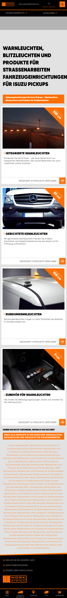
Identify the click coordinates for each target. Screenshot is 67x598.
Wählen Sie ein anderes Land (20, 560)
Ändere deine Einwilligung (19, 570)
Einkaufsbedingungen (17, 565)
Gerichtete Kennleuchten (26, 234)
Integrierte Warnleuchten (27, 153)
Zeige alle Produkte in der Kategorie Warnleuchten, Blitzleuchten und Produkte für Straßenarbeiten (33, 436)
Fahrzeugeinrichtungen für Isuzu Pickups (24, 97)
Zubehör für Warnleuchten (28, 395)
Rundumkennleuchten (24, 314)
